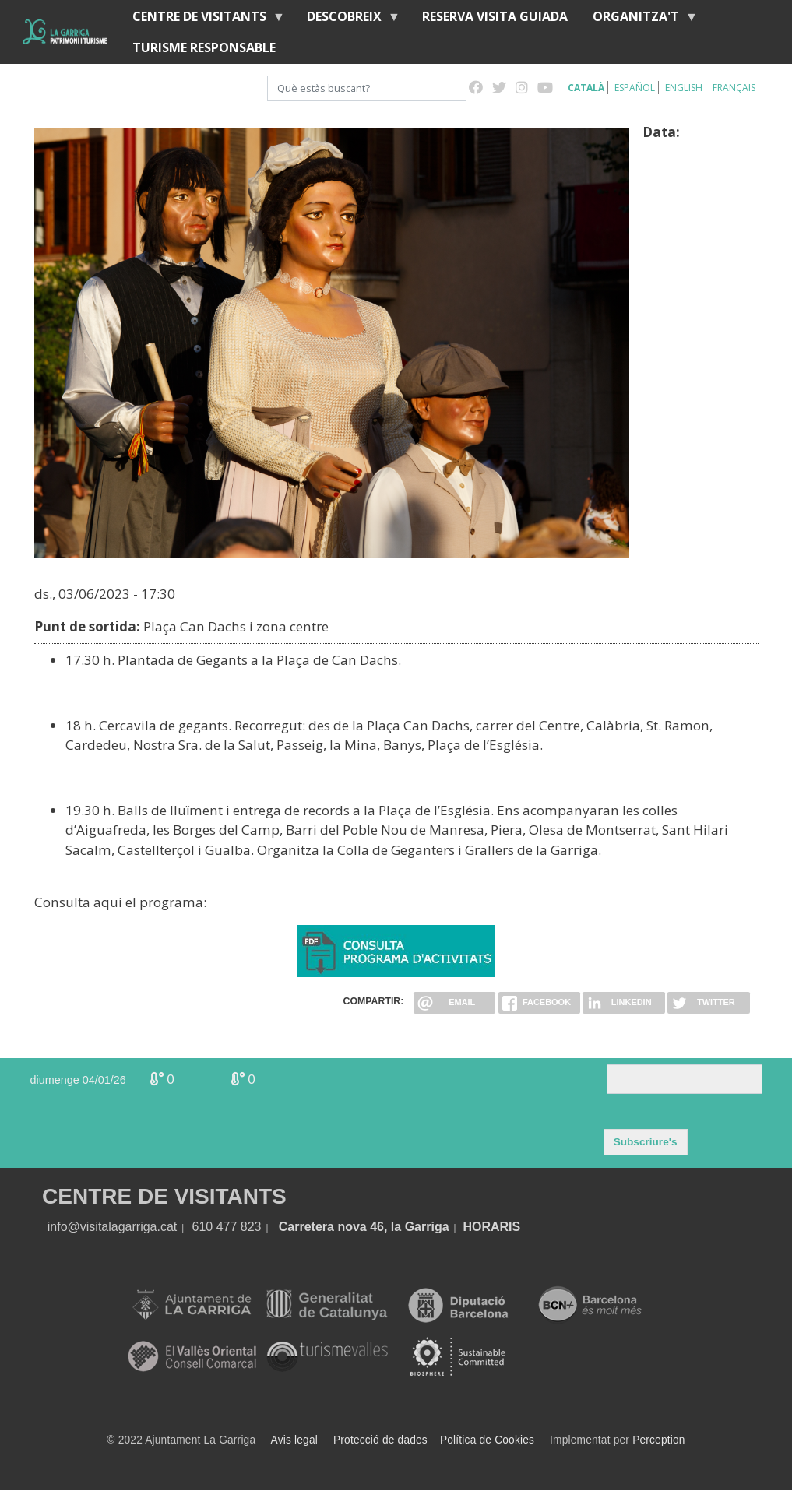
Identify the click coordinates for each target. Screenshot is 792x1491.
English (683, 87)
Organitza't (639, 20)
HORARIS (491, 1226)
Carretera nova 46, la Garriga (364, 1226)
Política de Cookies (487, 1440)
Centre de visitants (202, 20)
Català (586, 87)
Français (734, 87)
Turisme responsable (204, 47)
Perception (658, 1440)
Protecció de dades (380, 1440)
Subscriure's (646, 1142)
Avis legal (294, 1440)
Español (634, 87)
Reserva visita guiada (495, 16)
